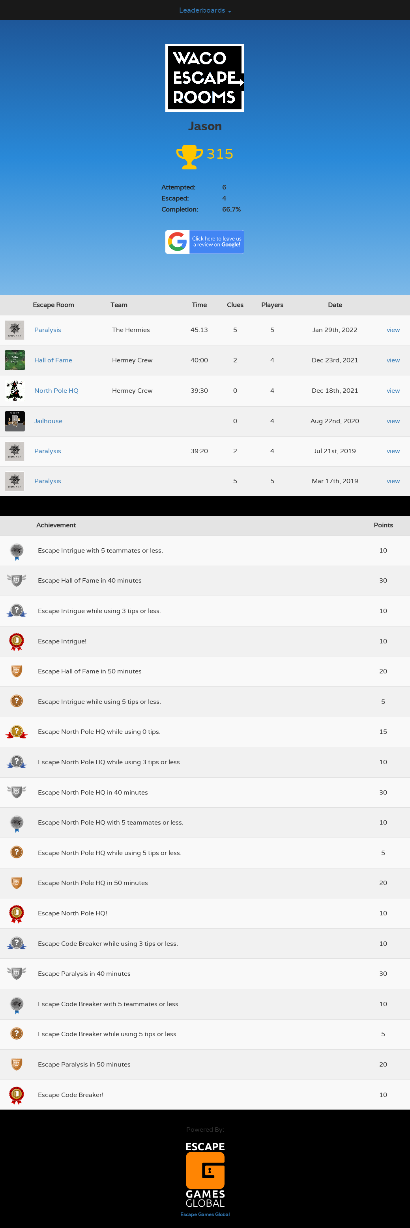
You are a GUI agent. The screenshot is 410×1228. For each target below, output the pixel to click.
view (393, 330)
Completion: (179, 209)
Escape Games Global (205, 1214)
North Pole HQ (56, 390)
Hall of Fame (53, 360)
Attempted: (178, 187)
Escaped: (175, 198)
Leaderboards (205, 10)
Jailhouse (48, 421)
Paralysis (47, 330)
